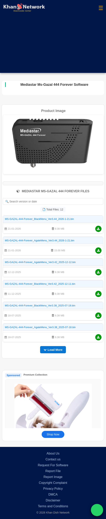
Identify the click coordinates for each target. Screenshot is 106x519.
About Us (53, 453)
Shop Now (53, 434)
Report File (53, 471)
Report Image (53, 477)
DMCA (52, 494)
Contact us (53, 459)
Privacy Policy (53, 488)
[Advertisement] (53, 45)
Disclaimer (53, 500)
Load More (53, 349)
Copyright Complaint (53, 482)
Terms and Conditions (53, 506)
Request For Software (53, 465)
